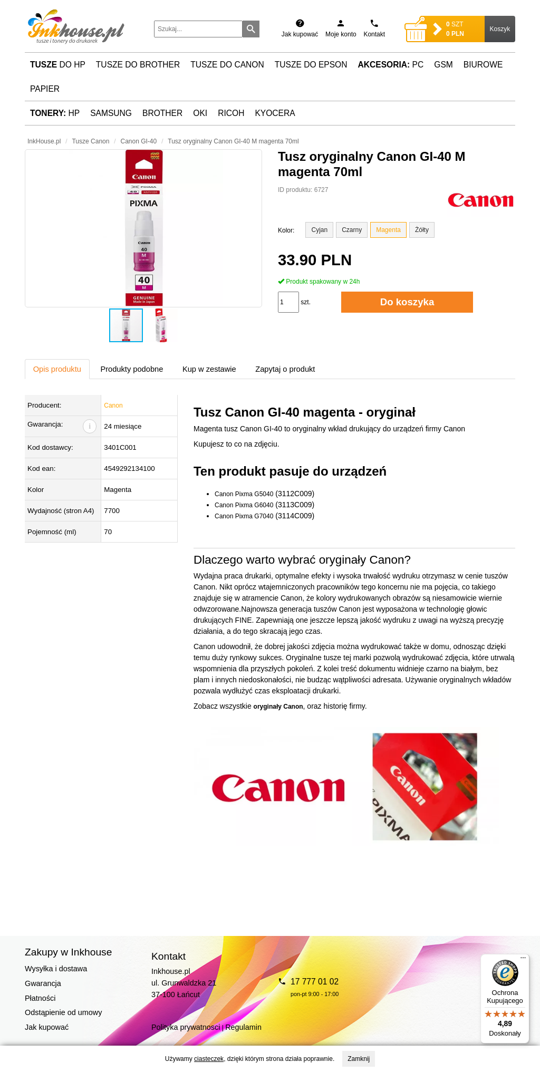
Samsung (111, 113)
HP (55, 113)
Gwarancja (43, 983)
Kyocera (275, 113)
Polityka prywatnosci (185, 1027)
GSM (443, 64)
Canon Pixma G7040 (244, 516)
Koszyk (500, 29)
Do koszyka (407, 301)
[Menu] (523, 960)
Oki (200, 113)
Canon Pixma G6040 (244, 505)
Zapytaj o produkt (285, 369)
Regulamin (243, 1027)
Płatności (40, 998)
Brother (162, 113)
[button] (143, 228)
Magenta (388, 230)
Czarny (352, 230)
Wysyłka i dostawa (56, 968)
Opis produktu (57, 369)
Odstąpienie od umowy (63, 1012)
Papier (45, 88)
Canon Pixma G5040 (244, 494)
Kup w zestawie (209, 369)
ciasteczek (209, 1059)
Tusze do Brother (138, 64)
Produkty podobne (131, 369)
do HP (57, 64)
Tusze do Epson (311, 64)
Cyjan (319, 230)
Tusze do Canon (227, 64)
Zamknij (359, 1059)
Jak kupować (47, 1027)
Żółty (422, 230)
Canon (113, 405)
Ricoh (231, 113)
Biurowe (483, 64)
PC (391, 64)
